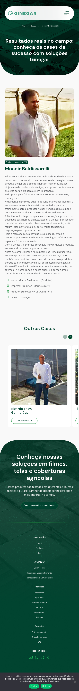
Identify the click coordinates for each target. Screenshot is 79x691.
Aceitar (34, 686)
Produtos (39, 548)
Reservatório (39, 612)
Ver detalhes (24, 420)
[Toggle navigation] (66, 13)
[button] (70, 337)
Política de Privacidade (48, 681)
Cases (33, 26)
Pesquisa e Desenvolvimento (39, 573)
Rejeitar (46, 686)
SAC (39, 642)
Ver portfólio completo (39, 505)
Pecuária (39, 607)
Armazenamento (39, 602)
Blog (39, 553)
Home (39, 543)
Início (22, 26)
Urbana (39, 617)
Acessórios (39, 592)
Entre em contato (39, 632)
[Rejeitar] (75, 681)
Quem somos (39, 568)
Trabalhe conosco (39, 637)
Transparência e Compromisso (39, 577)
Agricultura (39, 597)
